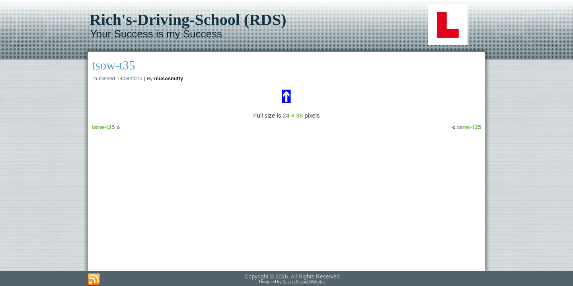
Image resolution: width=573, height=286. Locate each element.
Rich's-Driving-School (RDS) (188, 20)
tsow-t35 (113, 65)
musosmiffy (168, 78)
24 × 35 (293, 115)
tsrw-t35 (103, 127)
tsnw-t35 (469, 127)
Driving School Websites (304, 282)
